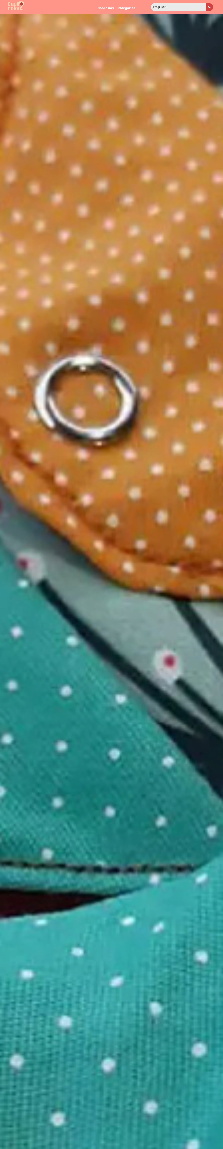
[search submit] (209, 7)
